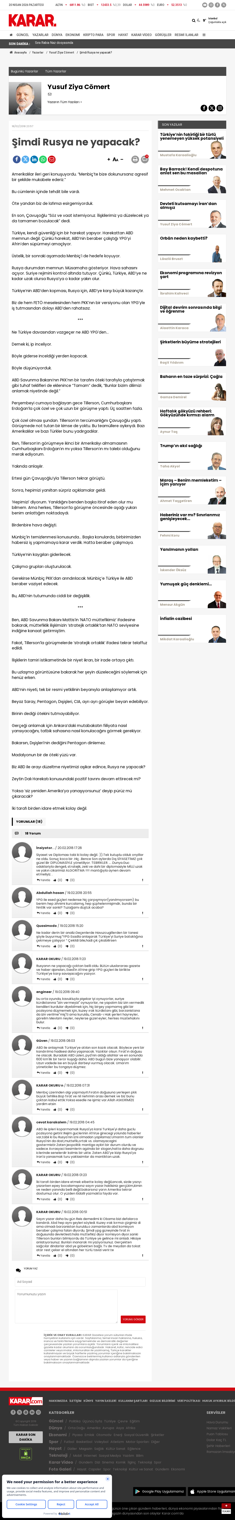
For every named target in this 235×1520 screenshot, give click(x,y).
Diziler (72, 1448)
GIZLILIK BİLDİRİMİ (162, 1401)
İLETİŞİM (75, 1401)
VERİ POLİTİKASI (188, 1401)
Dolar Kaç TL (216, 1440)
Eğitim (135, 1421)
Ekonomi (73, 35)
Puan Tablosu (217, 1434)
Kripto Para (93, 35)
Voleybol (101, 1441)
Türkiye (110, 1421)
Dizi (97, 1462)
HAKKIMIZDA (58, 1401)
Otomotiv (104, 1435)
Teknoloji (58, 1455)
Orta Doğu (76, 1428)
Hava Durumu (217, 1422)
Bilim (139, 1455)
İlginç (132, 1462)
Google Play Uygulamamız (163, 1491)
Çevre (123, 1421)
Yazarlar (40, 35)
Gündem (86, 1462)
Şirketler (157, 1435)
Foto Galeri (60, 1469)
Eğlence (134, 1448)
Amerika (93, 1428)
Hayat (123, 35)
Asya (120, 1428)
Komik (121, 1462)
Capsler (95, 1469)
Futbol (69, 1441)
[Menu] (203, 35)
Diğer (155, 1441)
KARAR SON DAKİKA (25, 1437)
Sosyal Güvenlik (136, 1435)
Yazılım (128, 1455)
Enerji (118, 1435)
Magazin (85, 1448)
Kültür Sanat (115, 1448)
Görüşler (163, 35)
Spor (111, 35)
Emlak (89, 1435)
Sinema (108, 1462)
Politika (74, 1421)
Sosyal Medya (110, 1455)
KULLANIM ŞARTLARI (132, 1401)
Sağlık (99, 1448)
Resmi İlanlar (186, 35)
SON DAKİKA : (19, 44)
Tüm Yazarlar (55, 71)
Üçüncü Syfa (92, 1421)
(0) (59, 880)
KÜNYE (88, 1401)
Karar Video (141, 35)
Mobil (77, 1455)
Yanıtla (45, 880)
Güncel (22, 35)
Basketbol (84, 1441)
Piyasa (77, 1435)
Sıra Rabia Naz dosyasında (54, 44)
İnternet (90, 1455)
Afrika (130, 1428)
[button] (109, 160)
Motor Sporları (137, 1441)
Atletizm (117, 1441)
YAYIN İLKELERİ (105, 1401)
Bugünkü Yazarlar (24, 71)
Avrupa (108, 1428)
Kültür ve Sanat (141, 1469)
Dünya (57, 35)
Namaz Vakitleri (219, 1428)
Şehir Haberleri (218, 1446)
